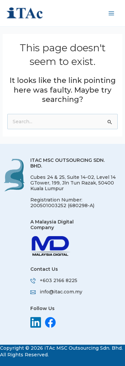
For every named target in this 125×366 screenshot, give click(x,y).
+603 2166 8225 (58, 280)
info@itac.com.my (61, 292)
